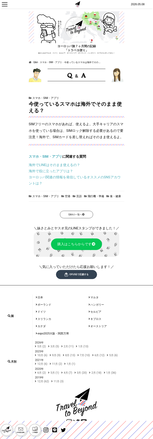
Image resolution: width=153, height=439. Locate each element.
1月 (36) (111, 372)
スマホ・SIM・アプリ (51, 62)
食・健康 (115, 196)
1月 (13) (83, 346)
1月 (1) (71, 363)
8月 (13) (70, 355)
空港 (67, 196)
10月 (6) (42, 355)
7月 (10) (85, 355)
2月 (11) (69, 346)
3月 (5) (55, 346)
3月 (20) (82, 372)
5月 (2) (41, 346)
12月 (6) (42, 363)
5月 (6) (113, 355)
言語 (79, 196)
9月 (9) (56, 355)
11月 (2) (57, 363)
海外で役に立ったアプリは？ (51, 171)
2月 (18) (97, 372)
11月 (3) (59, 381)
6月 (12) (100, 355)
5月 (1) (55, 372)
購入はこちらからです (76, 244)
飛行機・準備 (96, 196)
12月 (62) (43, 381)
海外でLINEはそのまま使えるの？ (54, 165)
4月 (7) (68, 372)
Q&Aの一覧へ (76, 214)
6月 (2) (41, 372)
